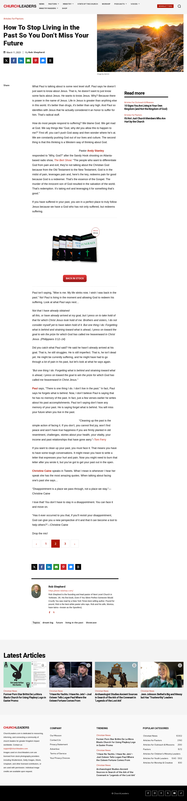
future (59, 622)
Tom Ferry (100, 439)
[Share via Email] (28, 60)
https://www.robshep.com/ (61, 590)
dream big (48, 622)
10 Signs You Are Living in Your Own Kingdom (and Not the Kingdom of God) (145, 107)
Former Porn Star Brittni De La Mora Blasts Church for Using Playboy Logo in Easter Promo (25, 697)
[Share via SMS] (43, 60)
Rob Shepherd (36, 52)
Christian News (10, 691)
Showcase (91, 622)
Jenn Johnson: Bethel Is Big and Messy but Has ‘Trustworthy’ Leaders (161, 696)
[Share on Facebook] (14, 60)
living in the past (74, 622)
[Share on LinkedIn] (21, 60)
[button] (179, 6)
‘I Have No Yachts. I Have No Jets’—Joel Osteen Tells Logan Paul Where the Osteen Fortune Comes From (70, 697)
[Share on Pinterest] (36, 60)
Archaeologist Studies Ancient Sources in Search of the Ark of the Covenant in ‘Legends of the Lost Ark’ (116, 697)
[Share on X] (6, 60)
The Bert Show (63, 160)
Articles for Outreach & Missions (139, 102)
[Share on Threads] (50, 60)
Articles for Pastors (14, 19)
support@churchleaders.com (16, 748)
